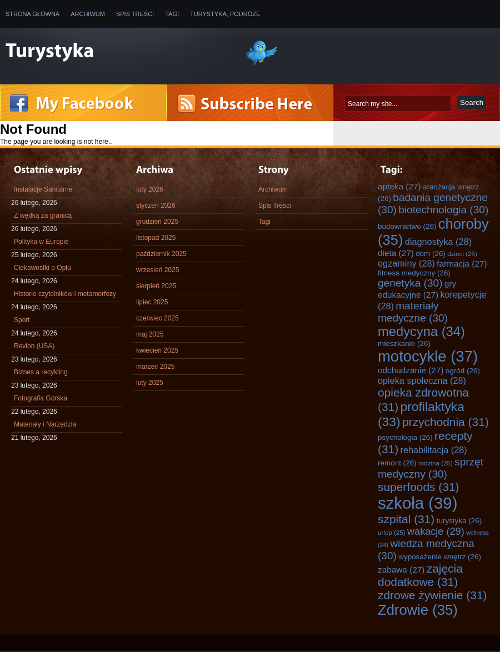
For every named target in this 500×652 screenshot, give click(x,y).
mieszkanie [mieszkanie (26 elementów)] (404, 343)
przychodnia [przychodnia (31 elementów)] (445, 421)
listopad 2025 (156, 238)
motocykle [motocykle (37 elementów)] (428, 356)
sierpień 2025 (156, 286)
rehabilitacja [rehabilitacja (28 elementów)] (434, 450)
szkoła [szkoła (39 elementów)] (417, 503)
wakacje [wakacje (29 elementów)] (435, 531)
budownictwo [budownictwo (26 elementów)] (407, 226)
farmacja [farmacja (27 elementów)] (462, 263)
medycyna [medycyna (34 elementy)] (421, 331)
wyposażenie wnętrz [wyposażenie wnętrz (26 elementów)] (439, 557)
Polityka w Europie (41, 241)
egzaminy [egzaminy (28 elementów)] (406, 263)
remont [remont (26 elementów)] (397, 463)
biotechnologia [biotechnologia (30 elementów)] (443, 209)
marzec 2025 (155, 366)
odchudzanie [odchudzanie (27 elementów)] (410, 370)
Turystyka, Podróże (225, 14)
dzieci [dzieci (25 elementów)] (462, 253)
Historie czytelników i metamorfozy (65, 294)
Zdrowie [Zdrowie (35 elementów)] (418, 610)
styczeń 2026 (156, 205)
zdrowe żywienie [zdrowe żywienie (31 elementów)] (432, 595)
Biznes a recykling (41, 372)
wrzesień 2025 (157, 270)
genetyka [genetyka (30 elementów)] (410, 283)
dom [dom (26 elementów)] (431, 253)
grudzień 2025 (157, 221)
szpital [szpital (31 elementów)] (406, 519)
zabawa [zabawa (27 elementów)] (401, 569)
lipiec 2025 (152, 302)
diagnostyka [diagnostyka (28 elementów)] (438, 242)
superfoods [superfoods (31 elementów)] (418, 486)
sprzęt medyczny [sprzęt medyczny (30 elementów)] (430, 468)
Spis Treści (135, 14)
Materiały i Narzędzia (45, 424)
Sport (22, 320)
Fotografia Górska (40, 398)
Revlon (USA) (34, 346)
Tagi (172, 14)
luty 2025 (149, 383)
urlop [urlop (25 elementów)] (392, 532)
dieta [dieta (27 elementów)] (396, 253)
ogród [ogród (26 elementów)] (463, 371)
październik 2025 (161, 254)
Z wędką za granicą (43, 215)
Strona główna (32, 14)
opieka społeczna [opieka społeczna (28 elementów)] (422, 380)
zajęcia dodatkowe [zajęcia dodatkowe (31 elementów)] (420, 575)
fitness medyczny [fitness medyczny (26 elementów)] (414, 273)
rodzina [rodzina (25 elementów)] (435, 463)
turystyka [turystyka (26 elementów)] (459, 520)
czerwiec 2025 (157, 318)
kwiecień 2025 (157, 350)
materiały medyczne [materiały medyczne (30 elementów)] (413, 312)
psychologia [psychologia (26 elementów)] (405, 437)
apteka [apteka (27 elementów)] (399, 186)
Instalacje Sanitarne (43, 189)
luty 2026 (149, 189)
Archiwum (88, 14)
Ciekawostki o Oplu (42, 268)
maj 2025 (149, 334)
